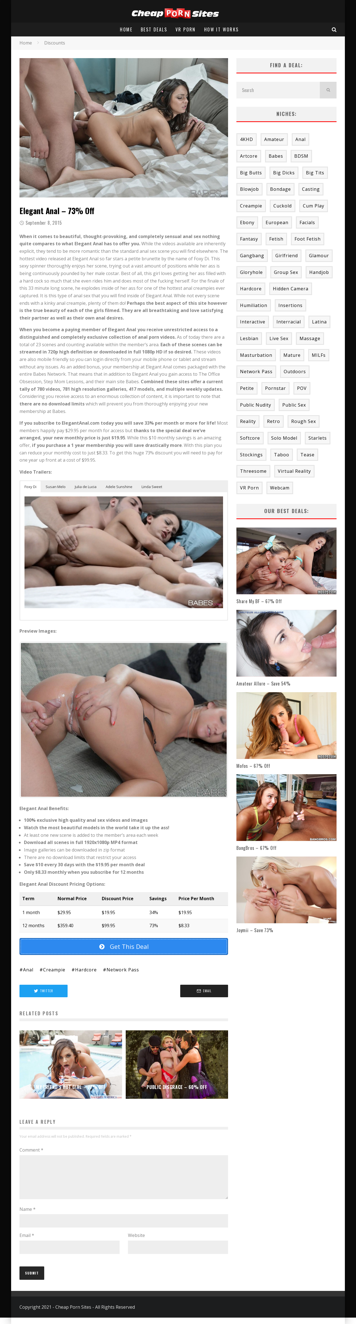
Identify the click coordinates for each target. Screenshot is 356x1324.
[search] (328, 90)
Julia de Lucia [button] (86, 486)
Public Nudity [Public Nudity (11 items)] (255, 405)
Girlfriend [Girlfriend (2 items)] (286, 256)
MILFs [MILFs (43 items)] (319, 355)
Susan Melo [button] (56, 486)
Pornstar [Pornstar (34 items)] (275, 388)
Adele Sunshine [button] (119, 486)
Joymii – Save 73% (254, 930)
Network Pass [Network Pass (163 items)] (256, 371)
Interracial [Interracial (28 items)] (288, 322)
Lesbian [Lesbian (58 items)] (249, 338)
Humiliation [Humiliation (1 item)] (253, 305)
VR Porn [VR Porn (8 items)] (249, 488)
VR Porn (185, 29)
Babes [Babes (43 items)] (276, 156)
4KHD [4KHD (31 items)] (246, 139)
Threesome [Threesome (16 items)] (253, 471)
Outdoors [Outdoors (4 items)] (295, 371)
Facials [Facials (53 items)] (307, 222)
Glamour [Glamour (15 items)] (319, 256)
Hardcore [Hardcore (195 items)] (251, 289)
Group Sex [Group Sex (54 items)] (286, 272)
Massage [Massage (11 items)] (310, 338)
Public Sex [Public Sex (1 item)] (294, 405)
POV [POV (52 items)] (302, 388)
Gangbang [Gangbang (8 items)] (252, 256)
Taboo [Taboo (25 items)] (281, 455)
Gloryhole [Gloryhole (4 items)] (251, 272)
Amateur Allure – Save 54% (263, 683)
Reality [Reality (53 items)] (248, 421)
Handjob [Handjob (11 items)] (319, 272)
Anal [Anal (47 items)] (300, 139)
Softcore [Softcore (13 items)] (250, 438)
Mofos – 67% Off (253, 766)
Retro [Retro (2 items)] (273, 421)
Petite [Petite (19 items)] (247, 388)
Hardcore (86, 970)
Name (27, 1216)
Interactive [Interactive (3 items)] (252, 322)
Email (26, 1242)
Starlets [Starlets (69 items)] (317, 438)
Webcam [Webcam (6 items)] (280, 488)
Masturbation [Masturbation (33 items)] (256, 355)
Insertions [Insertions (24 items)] (290, 305)
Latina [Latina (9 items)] (319, 322)
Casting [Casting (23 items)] (311, 189)
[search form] (278, 90)
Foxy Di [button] (30, 486)
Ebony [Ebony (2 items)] (247, 222)
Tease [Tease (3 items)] (307, 455)
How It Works (221, 29)
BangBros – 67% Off (256, 848)
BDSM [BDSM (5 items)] (301, 156)
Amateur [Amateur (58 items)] (274, 139)
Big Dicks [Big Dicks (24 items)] (284, 173)
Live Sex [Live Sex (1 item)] (279, 338)
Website (136, 1242)
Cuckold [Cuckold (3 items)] (282, 206)
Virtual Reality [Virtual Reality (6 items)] (294, 471)
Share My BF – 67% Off (259, 601)
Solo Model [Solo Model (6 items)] (284, 438)
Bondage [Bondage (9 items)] (280, 189)
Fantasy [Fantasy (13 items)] (249, 239)
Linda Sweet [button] (152, 486)
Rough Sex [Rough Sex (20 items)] (303, 421)
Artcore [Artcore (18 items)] (249, 156)
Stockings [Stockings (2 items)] (251, 455)
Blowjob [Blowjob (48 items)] (249, 189)
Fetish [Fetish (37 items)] (276, 239)
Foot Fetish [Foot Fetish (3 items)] (308, 239)
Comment (31, 1150)
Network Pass (123, 970)
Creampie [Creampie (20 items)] (251, 206)
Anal (28, 970)
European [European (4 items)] (277, 222)
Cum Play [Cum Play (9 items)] (313, 206)
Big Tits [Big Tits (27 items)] (315, 173)
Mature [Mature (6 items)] (292, 355)
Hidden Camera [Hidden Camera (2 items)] (290, 289)
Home (126, 29)
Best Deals (154, 29)
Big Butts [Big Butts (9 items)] (251, 173)
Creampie (54, 970)
